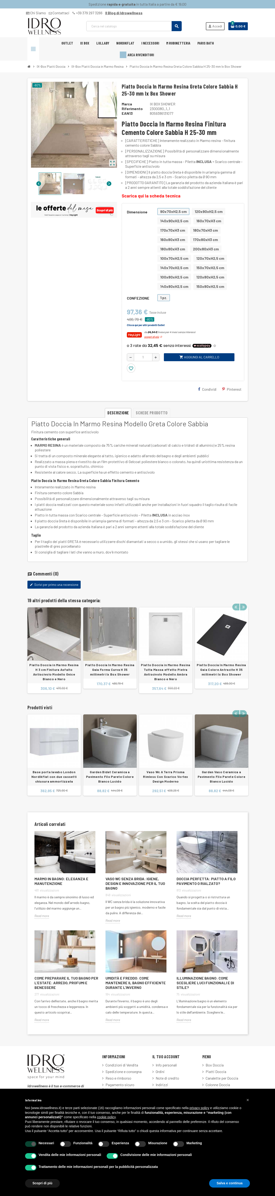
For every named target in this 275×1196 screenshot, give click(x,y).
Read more (41, 916)
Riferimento (132, 108)
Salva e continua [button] (229, 1183)
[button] (248, 1100)
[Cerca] (133, 26)
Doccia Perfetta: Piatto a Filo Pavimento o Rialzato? (206, 881)
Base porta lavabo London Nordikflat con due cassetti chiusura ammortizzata (54, 776)
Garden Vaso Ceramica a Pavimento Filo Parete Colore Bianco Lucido (221, 776)
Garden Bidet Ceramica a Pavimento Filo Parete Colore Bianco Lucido (110, 776)
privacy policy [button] (199, 1108)
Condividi (207, 389)
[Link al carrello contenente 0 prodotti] (238, 26)
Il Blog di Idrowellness (124, 13)
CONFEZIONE (138, 298)
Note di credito (167, 1078)
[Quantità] (143, 357)
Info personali (166, 1065)
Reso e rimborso (118, 1078)
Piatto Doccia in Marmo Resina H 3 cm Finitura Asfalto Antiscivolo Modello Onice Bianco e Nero (54, 672)
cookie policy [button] (106, 1117)
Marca (127, 104)
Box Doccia (215, 1065)
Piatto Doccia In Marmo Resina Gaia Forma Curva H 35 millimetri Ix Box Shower (109, 669)
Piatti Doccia (216, 1071)
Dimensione (137, 212)
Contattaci (59, 13)
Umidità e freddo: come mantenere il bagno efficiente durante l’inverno (135, 983)
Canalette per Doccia (222, 1078)
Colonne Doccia (218, 1084)
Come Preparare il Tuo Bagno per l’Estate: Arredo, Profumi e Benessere (66, 983)
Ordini (160, 1071)
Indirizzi (162, 1084)
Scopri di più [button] (43, 1183)
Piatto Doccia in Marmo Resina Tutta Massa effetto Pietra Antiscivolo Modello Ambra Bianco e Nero (165, 672)
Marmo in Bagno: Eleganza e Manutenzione (61, 881)
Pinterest (231, 389)
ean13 (127, 113)
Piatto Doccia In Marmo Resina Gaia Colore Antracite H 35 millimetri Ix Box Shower (221, 669)
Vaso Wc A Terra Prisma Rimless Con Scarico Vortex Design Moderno (165, 776)
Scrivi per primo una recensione (54, 585)
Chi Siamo (36, 13)
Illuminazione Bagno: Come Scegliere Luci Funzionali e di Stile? (205, 983)
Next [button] (243, 599)
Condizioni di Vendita (121, 1065)
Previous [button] (235, 599)
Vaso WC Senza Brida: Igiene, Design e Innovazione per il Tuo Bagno (135, 883)
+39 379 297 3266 (87, 13)
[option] (54, 650)
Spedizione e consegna (123, 1071)
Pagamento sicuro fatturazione (118, 1087)
